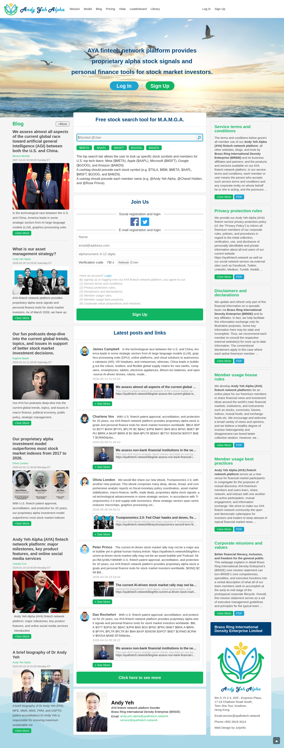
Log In (206, 9)
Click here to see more (139, 677)
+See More (22, 233)
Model (88, 9)
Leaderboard (138, 9)
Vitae (122, 9)
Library (155, 9)
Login (108, 275)
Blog (99, 9)
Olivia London (20, 463)
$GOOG (136, 147)
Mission (75, 9)
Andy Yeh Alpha (22, 259)
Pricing (110, 9)
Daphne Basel (21, 358)
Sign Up (220, 9)
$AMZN (154, 147)
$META (84, 147)
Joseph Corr (20, 563)
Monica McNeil (21, 156)
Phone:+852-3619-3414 (230, 721)
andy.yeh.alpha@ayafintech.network (144, 716)
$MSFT (119, 147)
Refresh (123, 262)
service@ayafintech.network (139, 720)
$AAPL (101, 147)
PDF (239, 196)
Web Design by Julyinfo (230, 727)
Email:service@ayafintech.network (237, 715)
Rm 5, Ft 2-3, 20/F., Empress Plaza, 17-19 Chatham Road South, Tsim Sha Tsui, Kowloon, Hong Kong (238, 703)
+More (62, 124)
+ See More (102, 403)
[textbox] (139, 137)
